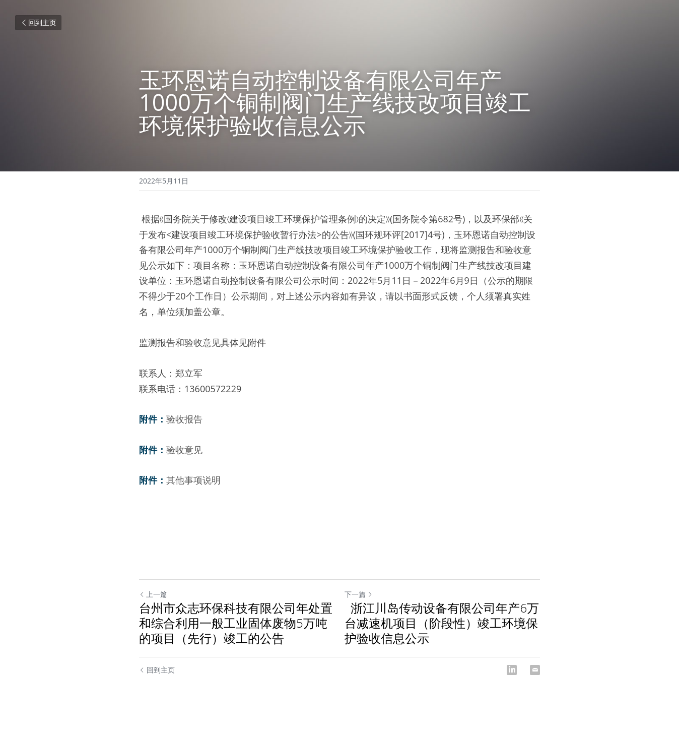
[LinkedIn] (512, 670)
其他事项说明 (193, 480)
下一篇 (359, 594)
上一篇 (153, 594)
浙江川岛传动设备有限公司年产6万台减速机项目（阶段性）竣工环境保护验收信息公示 (442, 623)
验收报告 (184, 419)
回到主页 (38, 22)
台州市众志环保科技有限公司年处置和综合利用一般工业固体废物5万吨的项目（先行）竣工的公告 (235, 623)
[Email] (535, 670)
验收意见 (184, 450)
